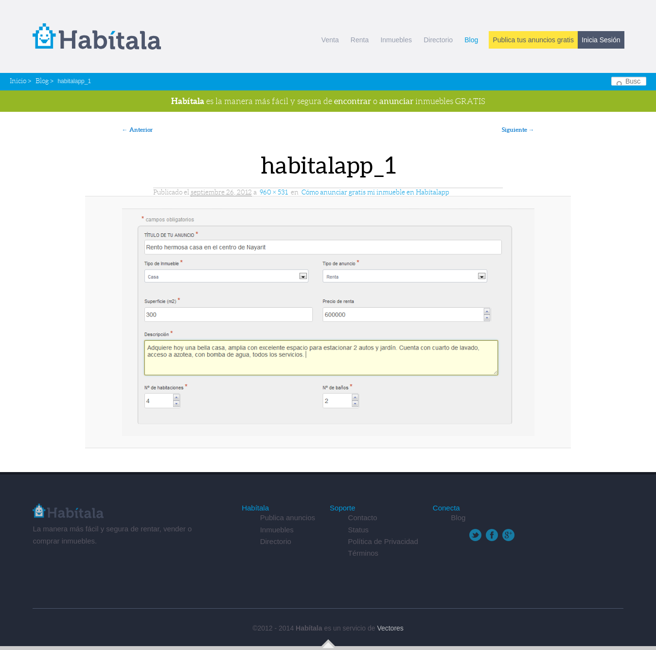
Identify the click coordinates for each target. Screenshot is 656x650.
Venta (330, 40)
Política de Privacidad (383, 541)
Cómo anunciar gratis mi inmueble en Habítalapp (375, 192)
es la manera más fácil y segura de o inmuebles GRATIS (328, 100)
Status (358, 530)
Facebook (492, 535)
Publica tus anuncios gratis (533, 40)
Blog (471, 40)
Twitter (475, 535)
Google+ (508, 535)
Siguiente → (518, 129)
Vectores (390, 628)
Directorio (438, 40)
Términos (363, 553)
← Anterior (137, 129)
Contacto (362, 517)
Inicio (18, 81)
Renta (360, 40)
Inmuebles (396, 40)
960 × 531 (274, 192)
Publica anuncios (287, 517)
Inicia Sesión (601, 40)
